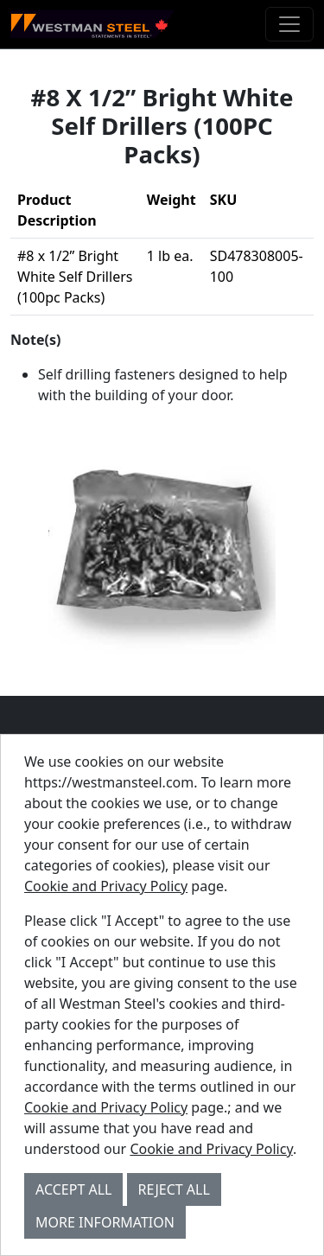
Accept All (73, 1189)
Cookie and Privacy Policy (105, 886)
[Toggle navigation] (289, 24)
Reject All (174, 1189)
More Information (105, 1222)
